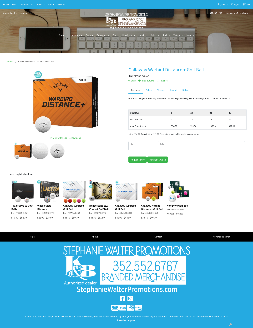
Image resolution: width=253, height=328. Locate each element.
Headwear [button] (127, 35)
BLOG (39, 4)
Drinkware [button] (102, 35)
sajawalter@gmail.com (237, 13)
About (95, 236)
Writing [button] (176, 35)
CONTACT (49, 4)
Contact (158, 236)
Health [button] (142, 35)
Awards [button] (76, 35)
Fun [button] (114, 35)
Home (32, 236)
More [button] (189, 35)
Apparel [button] (62, 35)
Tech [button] (165, 35)
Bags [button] (88, 35)
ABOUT (15, 4)
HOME (6, 4)
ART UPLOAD (27, 4)
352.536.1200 (216, 13)
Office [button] (154, 35)
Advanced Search (221, 236)
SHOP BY (60, 4)
